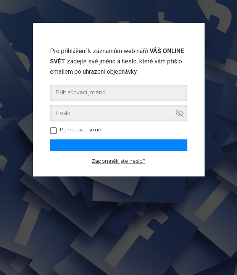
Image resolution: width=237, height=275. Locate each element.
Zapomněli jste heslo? (118, 161)
